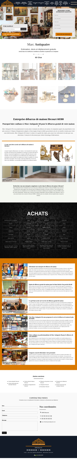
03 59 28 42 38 (32, 450)
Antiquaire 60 (35, 3)
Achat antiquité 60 (52, 3)
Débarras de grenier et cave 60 (30, 3)
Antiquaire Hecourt (44, 384)
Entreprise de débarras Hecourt (61, 382)
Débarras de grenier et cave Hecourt (46, 382)
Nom (20, 407)
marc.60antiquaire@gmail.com (47, 421)
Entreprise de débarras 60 (46, 3)
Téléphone (20, 417)
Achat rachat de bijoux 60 (60, 3)
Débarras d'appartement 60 (24, 3)
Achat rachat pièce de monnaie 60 (56, 3)
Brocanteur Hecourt (44, 386)
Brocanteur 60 (41, 3)
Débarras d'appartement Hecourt (29, 385)
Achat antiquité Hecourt (13, 381)
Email (20, 412)
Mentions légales (48, 452)
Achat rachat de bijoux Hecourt (29, 382)
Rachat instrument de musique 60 (65, 3)
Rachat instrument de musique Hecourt (61, 385)
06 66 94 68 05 (45, 450)
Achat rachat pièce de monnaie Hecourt (13, 384)
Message (20, 425)
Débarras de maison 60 (18, 3)
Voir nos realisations (11, 34)
